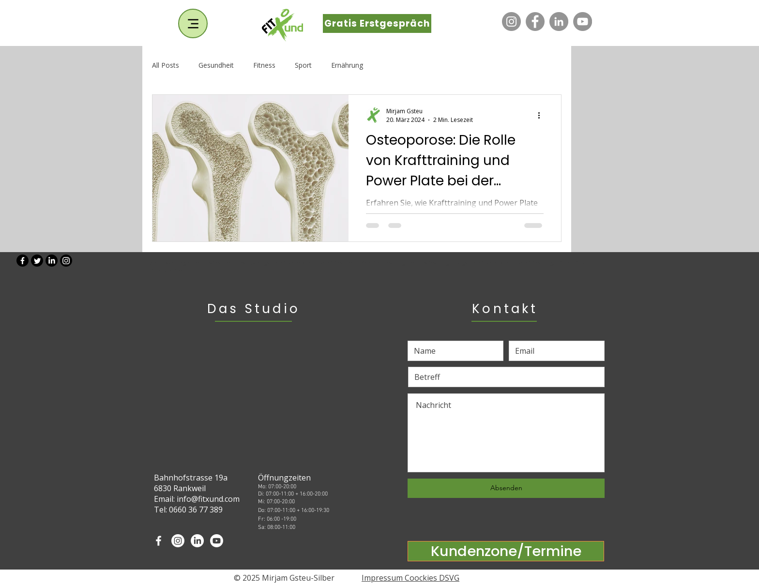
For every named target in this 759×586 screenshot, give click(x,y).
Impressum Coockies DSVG (410, 577)
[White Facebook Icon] (158, 540)
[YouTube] (582, 21)
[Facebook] (535, 21)
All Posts (165, 65)
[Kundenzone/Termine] (506, 551)
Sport (303, 65)
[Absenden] (506, 488)
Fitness (264, 65)
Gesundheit (216, 65)
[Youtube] (216, 540)
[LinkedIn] (558, 21)
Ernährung (347, 65)
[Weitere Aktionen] (542, 115)
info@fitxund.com (208, 499)
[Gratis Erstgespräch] (377, 23)
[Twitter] (37, 261)
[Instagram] (511, 21)
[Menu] (193, 23)
